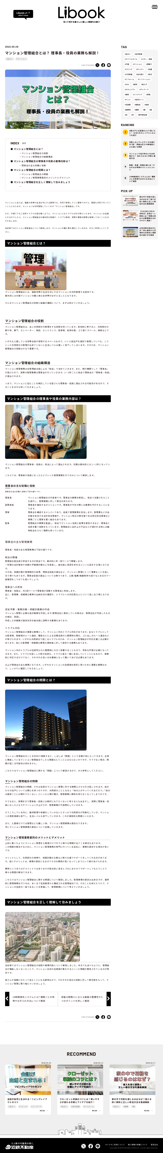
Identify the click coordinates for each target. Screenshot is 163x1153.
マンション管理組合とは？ (28, 149)
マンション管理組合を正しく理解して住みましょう (42, 182)
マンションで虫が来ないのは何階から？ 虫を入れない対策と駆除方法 (142, 155)
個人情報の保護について (138, 1144)
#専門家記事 (142, 115)
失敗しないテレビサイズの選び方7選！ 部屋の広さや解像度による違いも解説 (142, 144)
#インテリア (137, 94)
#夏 (150, 110)
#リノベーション (144, 79)
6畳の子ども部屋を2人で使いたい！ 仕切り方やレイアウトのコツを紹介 (142, 132)
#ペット (128, 99)
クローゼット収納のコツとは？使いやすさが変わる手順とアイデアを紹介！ (79, 1101)
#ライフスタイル (131, 59)
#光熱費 (128, 104)
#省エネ (144, 84)
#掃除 (127, 94)
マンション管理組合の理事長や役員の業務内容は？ (42, 161)
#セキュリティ (130, 89)
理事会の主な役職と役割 (34, 165)
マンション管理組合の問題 (35, 174)
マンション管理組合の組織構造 (37, 156)
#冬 (132, 115)
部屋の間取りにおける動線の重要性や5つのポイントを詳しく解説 (81, 998)
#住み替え (140, 74)
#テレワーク (144, 89)
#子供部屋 (128, 74)
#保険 (147, 104)
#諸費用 (128, 110)
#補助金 (137, 104)
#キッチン (140, 69)
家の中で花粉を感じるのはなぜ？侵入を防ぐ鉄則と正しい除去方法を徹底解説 (147, 200)
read (42, 1110)
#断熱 (135, 84)
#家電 (148, 94)
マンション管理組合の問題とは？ (32, 169)
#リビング (128, 69)
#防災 (150, 74)
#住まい (9, 59)
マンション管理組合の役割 (35, 153)
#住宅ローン (139, 99)
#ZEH (127, 84)
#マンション (21, 59)
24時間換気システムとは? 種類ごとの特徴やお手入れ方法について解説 (34, 998)
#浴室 (150, 69)
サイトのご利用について (115, 1144)
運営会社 (154, 1144)
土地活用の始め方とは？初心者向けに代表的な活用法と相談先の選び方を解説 (147, 231)
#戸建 (127, 64)
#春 (144, 110)
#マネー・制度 (146, 59)
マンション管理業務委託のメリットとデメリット (46, 177)
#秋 (126, 115)
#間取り (149, 64)
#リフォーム (129, 79)
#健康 (137, 110)
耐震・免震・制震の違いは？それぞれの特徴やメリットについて (142, 167)
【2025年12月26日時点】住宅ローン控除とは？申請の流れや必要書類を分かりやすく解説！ (147, 216)
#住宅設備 (138, 54)
